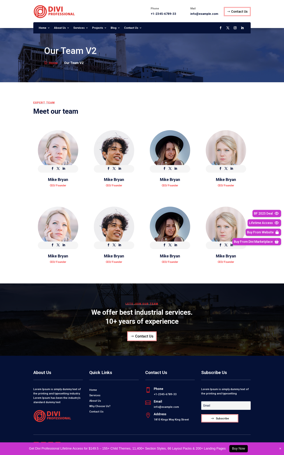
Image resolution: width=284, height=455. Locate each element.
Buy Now (238, 448)
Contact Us (239, 11)
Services (79, 28)
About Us (60, 28)
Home (42, 28)
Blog (113, 28)
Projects (97, 28)
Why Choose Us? (99, 406)
